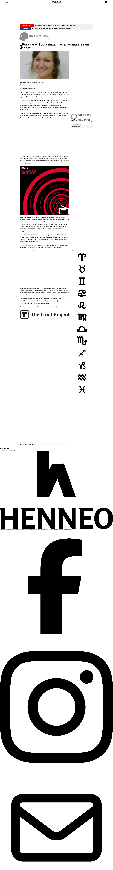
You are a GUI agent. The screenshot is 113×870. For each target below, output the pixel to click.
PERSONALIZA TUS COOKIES (33, 529)
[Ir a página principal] (57, 2)
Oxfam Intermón (53, 307)
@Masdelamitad (76, 126)
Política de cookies (21, 529)
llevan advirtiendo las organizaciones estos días (39, 245)
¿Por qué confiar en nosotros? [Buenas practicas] (25, 319)
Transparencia (26, 529)
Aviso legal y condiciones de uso (5, 529)
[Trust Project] (44, 318)
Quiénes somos (50, 529)
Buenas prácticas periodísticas (58, 529)
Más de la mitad (24, 82)
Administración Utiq (42, 529)
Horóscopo (73, 250)
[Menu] (21, 2)
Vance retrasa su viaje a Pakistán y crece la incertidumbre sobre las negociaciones (51, 28)
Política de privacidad (14, 529)
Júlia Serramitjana (25, 307)
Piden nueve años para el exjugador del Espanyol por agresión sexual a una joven (55, 25)
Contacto (46, 529)
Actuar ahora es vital (43, 303)
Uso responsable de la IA (67, 529)
